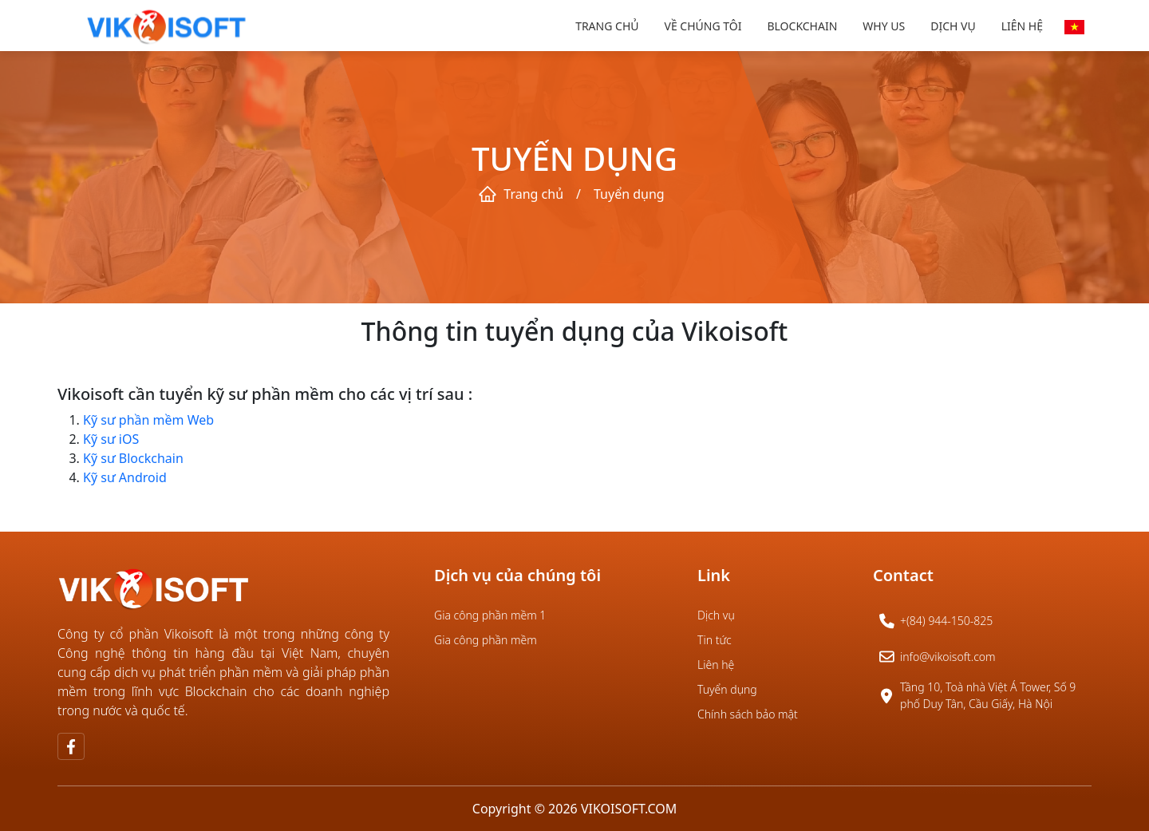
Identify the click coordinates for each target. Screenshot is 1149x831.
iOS (129, 439)
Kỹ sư (101, 439)
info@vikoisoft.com (948, 656)
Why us (884, 26)
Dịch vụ (952, 26)
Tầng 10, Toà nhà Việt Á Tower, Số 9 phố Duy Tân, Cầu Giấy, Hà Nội (988, 695)
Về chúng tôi (703, 26)
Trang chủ (606, 26)
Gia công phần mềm (485, 639)
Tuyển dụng (727, 689)
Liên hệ (1022, 26)
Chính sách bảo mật (747, 714)
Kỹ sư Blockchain (133, 458)
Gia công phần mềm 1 (490, 615)
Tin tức (714, 639)
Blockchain (802, 26)
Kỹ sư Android (125, 477)
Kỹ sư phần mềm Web (148, 420)
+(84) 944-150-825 (946, 620)
